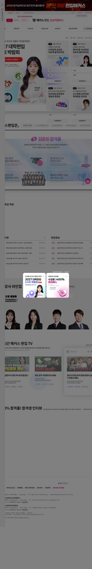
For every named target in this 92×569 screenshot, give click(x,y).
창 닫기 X (67, 272)
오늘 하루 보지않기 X (58, 272)
